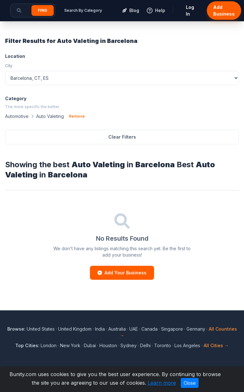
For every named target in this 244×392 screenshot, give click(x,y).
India (100, 329)
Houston (108, 345)
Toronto (162, 345)
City (8, 65)
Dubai (90, 345)
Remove (77, 116)
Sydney (128, 345)
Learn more (162, 383)
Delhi (145, 345)
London (49, 345)
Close (190, 383)
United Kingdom (75, 329)
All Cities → (216, 345)
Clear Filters (122, 137)
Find (42, 10)
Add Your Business (122, 272)
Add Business (224, 10)
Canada (149, 329)
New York (70, 345)
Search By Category (83, 10)
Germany (195, 329)
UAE (133, 329)
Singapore (172, 329)
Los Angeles (187, 345)
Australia (117, 329)
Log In (190, 10)
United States (41, 329)
